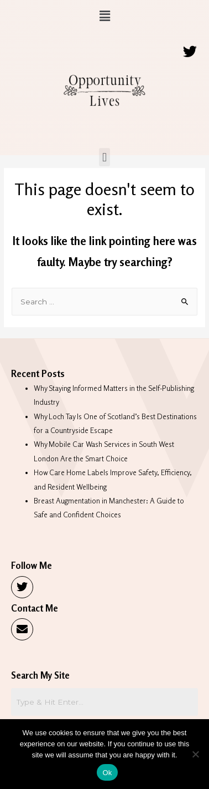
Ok (107, 772)
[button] (104, 16)
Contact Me (34, 608)
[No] (195, 754)
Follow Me (31, 565)
